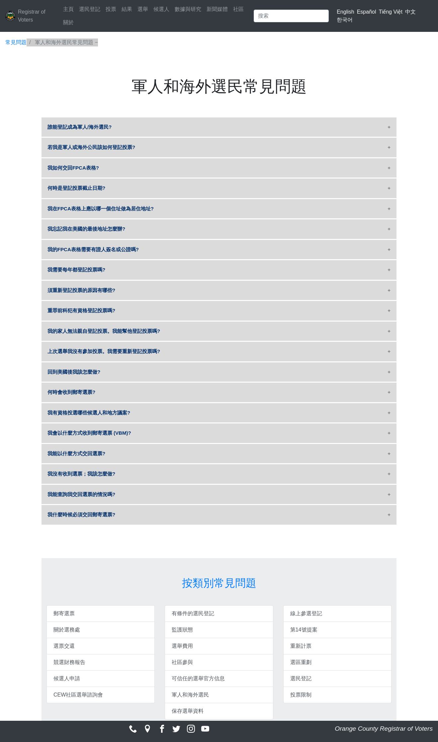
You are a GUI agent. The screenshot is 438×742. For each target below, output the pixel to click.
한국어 (345, 20)
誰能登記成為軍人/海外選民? (79, 127)
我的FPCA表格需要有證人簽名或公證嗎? (93, 249)
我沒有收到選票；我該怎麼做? (81, 474)
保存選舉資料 (188, 711)
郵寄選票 (64, 613)
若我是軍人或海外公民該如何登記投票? (91, 147)
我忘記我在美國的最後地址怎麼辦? (86, 229)
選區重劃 (300, 662)
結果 (127, 9)
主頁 (68, 9)
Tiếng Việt (390, 12)
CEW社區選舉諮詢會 (78, 695)
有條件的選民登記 (193, 613)
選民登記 (89, 9)
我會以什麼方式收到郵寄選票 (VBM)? (89, 433)
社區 (238, 9)
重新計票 (300, 646)
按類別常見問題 (219, 583)
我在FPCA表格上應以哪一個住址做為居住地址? (100, 208)
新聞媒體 (217, 9)
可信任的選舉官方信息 (198, 678)
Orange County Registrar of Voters (384, 728)
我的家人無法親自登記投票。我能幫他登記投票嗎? (103, 331)
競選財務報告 (69, 662)
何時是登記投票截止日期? (76, 188)
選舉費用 (182, 646)
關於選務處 (66, 629)
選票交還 (64, 646)
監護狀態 (182, 629)
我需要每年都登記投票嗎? (76, 269)
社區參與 (182, 662)
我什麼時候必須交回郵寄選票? (81, 514)
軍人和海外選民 (190, 695)
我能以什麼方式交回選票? (76, 453)
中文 (410, 12)
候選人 (161, 9)
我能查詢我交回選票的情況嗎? (81, 494)
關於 (68, 22)
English (345, 12)
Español (366, 12)
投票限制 (300, 695)
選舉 (142, 9)
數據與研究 (188, 9)
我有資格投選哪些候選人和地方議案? (88, 412)
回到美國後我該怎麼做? (73, 372)
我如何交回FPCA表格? (73, 168)
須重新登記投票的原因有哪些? (81, 290)
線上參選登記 (306, 613)
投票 (111, 9)
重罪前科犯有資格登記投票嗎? (81, 310)
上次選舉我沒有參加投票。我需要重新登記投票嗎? (103, 351)
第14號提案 (303, 629)
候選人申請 (66, 678)
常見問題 (16, 42)
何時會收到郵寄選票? (71, 392)
